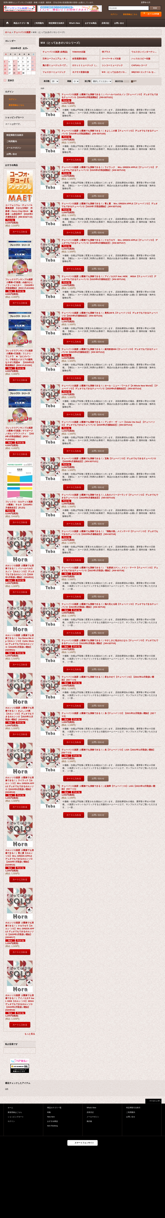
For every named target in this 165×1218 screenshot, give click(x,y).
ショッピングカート (16, 1117)
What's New (91, 1108)
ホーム (10, 1108)
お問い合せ (11, 154)
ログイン (114, 14)
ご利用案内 (11, 141)
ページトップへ (155, 1101)
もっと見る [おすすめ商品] (29, 1034)
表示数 (47, 81)
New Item (51, 1117)
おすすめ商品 (52, 1121)
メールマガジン (13, 148)
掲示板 (89, 1121)
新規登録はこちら (130, 14)
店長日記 (90, 1112)
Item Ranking (52, 1126)
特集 (49, 1112)
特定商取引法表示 (14, 135)
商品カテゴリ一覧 (54, 1108)
